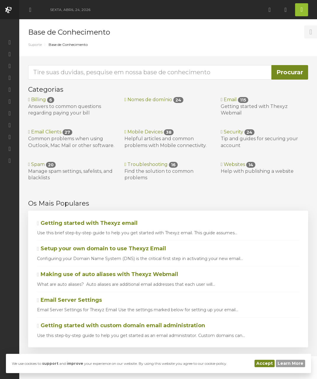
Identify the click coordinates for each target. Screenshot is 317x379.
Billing (41, 99)
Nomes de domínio (153, 99)
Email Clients (50, 132)
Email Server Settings (69, 300)
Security (237, 132)
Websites (238, 164)
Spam (42, 164)
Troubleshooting (151, 164)
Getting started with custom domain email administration (121, 325)
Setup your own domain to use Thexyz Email (101, 248)
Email (234, 99)
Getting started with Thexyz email (87, 223)
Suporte (35, 44)
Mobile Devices (149, 132)
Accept (264, 363)
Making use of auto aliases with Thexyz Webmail (107, 274)
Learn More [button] (290, 363)
